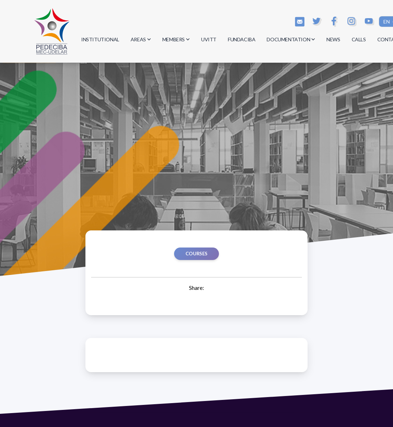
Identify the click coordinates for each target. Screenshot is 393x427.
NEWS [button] (333, 39)
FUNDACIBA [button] (241, 39)
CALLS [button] (359, 39)
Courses (196, 253)
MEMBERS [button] (176, 39)
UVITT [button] (208, 39)
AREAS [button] (141, 39)
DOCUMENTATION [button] (291, 39)
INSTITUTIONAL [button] (100, 39)
